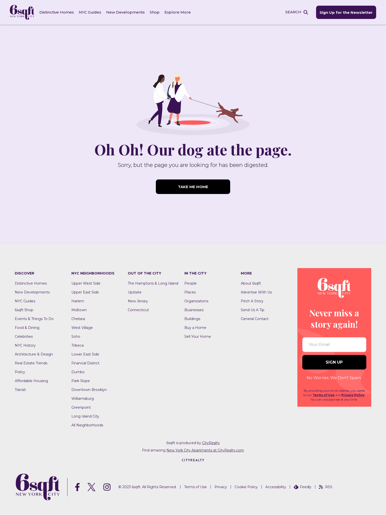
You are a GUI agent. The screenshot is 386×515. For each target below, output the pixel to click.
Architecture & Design (34, 354)
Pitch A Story (252, 301)
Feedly (302, 487)
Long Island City (85, 416)
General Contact (255, 319)
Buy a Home (195, 327)
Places (190, 292)
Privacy (220, 487)
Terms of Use (324, 395)
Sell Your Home (197, 336)
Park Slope (80, 381)
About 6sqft (251, 283)
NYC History (25, 345)
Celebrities (24, 336)
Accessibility (275, 487)
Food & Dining (27, 327)
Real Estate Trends (31, 363)
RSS (325, 487)
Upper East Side (85, 292)
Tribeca (77, 345)
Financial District (85, 363)
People (190, 283)
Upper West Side (85, 283)
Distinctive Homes (56, 12)
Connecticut (138, 310)
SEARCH (293, 12)
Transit (20, 389)
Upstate (135, 292)
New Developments (125, 12)
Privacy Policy (352, 395)
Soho (75, 336)
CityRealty (211, 443)
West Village (82, 327)
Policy (20, 372)
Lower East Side (85, 354)
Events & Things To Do (34, 319)
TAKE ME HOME (193, 186)
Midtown (79, 310)
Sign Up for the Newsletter (346, 12)
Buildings (192, 319)
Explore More (177, 12)
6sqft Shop (24, 310)
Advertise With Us (256, 292)
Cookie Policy (246, 487)
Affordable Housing (31, 381)
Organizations (196, 301)
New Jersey (138, 301)
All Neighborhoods (87, 425)
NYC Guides (90, 12)
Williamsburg (82, 398)
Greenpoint (81, 407)
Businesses (194, 310)
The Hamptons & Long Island (153, 283)
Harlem (77, 301)
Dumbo (78, 372)
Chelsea (78, 319)
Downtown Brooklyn (89, 389)
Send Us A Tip (252, 310)
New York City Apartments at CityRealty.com (205, 450)
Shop (155, 12)
